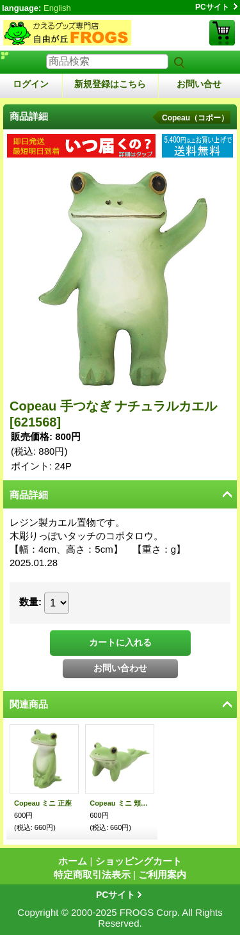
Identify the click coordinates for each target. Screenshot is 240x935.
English (57, 8)
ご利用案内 (162, 874)
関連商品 (29, 704)
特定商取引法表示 (92, 874)
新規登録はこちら (110, 84)
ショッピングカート (222, 32)
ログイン (31, 84)
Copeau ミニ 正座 (43, 803)
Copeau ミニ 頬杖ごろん (120, 803)
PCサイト (212, 7)
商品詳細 (29, 494)
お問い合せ (199, 84)
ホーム (72, 861)
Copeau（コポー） (195, 117)
